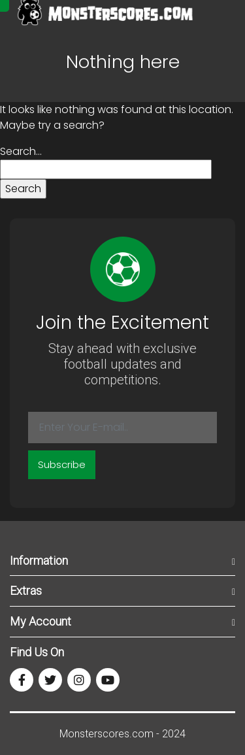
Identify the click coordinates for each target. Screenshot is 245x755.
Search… (21, 151)
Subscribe (62, 464)
